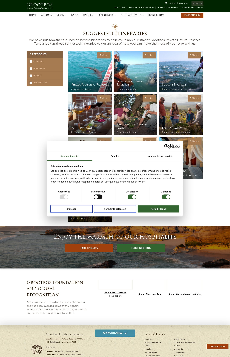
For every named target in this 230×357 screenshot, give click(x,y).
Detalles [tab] (115, 156)
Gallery (88, 15)
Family (37, 76)
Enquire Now (217, 346)
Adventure (40, 83)
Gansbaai (54, 342)
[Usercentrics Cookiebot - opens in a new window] (166, 146)
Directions (183, 3)
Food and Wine (130, 15)
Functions (180, 352)
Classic (38, 61)
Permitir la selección (115, 209)
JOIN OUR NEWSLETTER (115, 333)
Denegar (71, 209)
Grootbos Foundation (141, 7)
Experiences (105, 15)
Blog (178, 346)
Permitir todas (158, 209)
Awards (179, 349)
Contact (173, 3)
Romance (39, 68)
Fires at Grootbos (168, 7)
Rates (74, 15)
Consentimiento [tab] (69, 156)
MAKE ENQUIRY (192, 15)
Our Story (119, 7)
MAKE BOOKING (141, 248)
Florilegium (156, 15)
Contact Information (64, 334)
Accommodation (52, 15)
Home (33, 15)
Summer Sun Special (192, 7)
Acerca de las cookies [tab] (160, 156)
